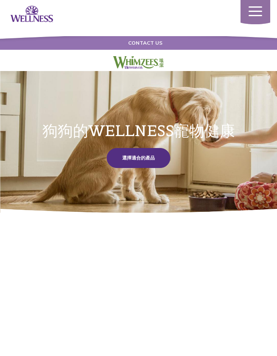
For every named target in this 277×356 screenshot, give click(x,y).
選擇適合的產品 (138, 158)
